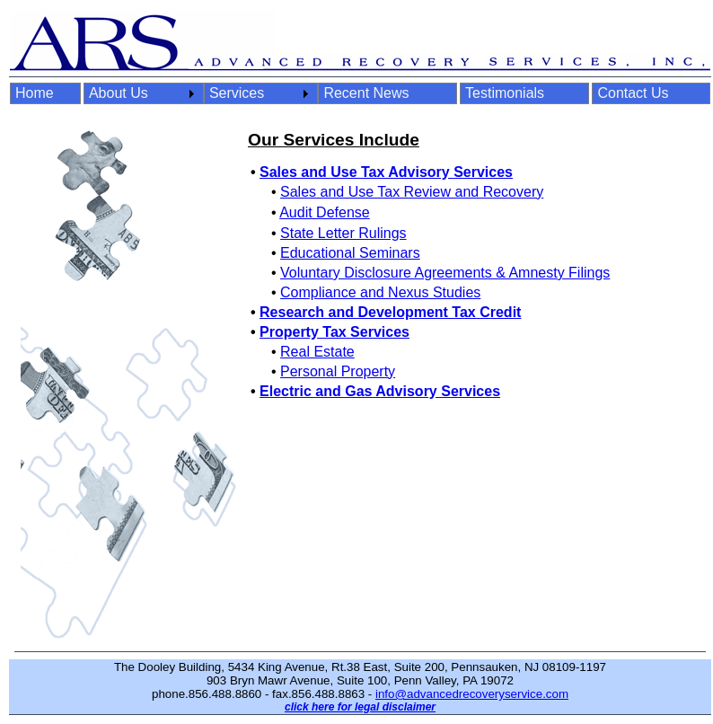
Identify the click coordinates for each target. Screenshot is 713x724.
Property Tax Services (334, 332)
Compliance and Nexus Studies (380, 292)
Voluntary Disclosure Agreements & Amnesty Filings (445, 272)
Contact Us (632, 93)
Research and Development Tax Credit (390, 312)
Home (34, 93)
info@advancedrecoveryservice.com (471, 694)
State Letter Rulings (343, 233)
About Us (118, 93)
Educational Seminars (350, 252)
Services (236, 93)
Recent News (366, 93)
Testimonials (504, 93)
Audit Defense (324, 212)
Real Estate (317, 351)
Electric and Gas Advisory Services (380, 391)
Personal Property (337, 371)
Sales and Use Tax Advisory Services (386, 172)
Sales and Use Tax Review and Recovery (411, 191)
